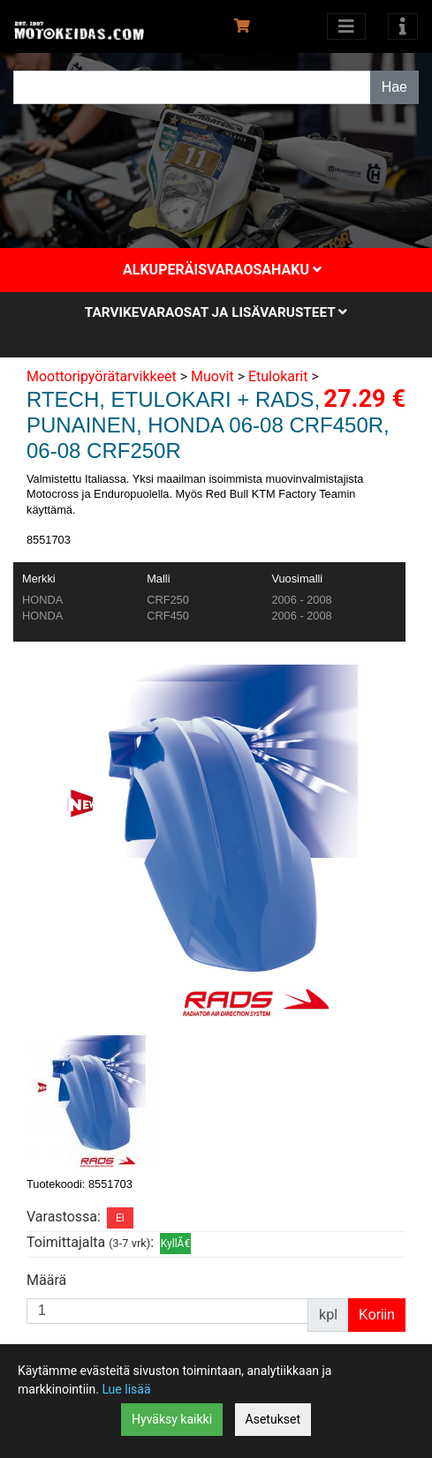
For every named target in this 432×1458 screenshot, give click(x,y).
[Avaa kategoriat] (346, 26)
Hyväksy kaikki (172, 1419)
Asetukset (273, 1419)
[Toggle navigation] (403, 26)
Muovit (212, 376)
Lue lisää (126, 1389)
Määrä (46, 1280)
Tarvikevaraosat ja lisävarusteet (216, 312)
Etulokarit (278, 376)
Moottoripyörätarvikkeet (102, 376)
